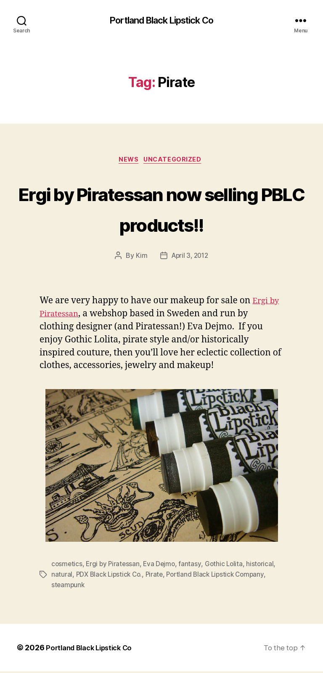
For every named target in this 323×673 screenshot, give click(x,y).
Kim (140, 258)
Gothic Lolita (227, 566)
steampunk (68, 587)
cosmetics (67, 566)
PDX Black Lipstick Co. (111, 576)
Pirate (158, 576)
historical (264, 566)
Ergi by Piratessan (114, 566)
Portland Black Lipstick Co (161, 21)
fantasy (193, 566)
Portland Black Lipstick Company (222, 576)
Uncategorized (175, 162)
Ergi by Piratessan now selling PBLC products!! (161, 209)
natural (61, 576)
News (128, 162)
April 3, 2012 (190, 258)
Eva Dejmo (162, 566)
